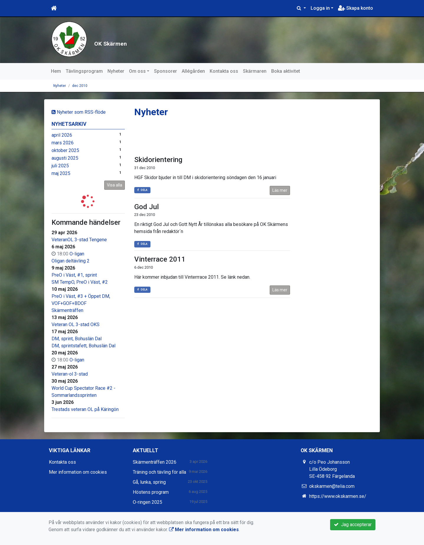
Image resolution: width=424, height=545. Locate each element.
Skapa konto (355, 8)
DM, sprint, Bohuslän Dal (77, 338)
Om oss (137, 71)
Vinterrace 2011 (160, 259)
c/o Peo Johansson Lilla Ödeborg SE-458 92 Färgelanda (332, 469)
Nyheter (115, 71)
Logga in (320, 8)
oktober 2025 (65, 150)
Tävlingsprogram (84, 71)
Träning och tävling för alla (159, 472)
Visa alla (114, 185)
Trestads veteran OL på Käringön (85, 409)
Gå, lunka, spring (149, 482)
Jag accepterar (353, 524)
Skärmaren (254, 71)
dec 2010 (79, 86)
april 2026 (62, 135)
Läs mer (279, 190)
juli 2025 (60, 166)
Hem (56, 71)
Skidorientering (158, 160)
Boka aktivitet (285, 71)
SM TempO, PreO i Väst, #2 (80, 282)
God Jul (146, 207)
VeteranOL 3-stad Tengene (79, 239)
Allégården (193, 71)
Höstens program (151, 492)
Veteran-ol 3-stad (70, 374)
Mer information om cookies (78, 472)
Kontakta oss (224, 71)
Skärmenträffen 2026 (154, 462)
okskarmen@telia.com (332, 486)
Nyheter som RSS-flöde (79, 112)
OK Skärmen (141, 40)
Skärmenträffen (67, 310)
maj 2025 (61, 173)
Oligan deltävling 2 (71, 261)
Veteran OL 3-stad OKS (76, 324)
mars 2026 (63, 143)
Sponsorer (165, 71)
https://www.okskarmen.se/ (337, 496)
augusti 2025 (65, 158)
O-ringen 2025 (147, 502)
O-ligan (76, 254)
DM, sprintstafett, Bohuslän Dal (83, 346)
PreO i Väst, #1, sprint (74, 275)
